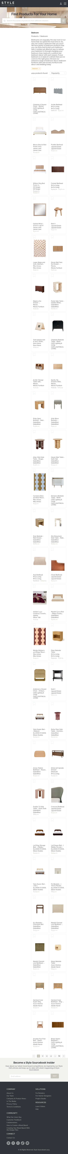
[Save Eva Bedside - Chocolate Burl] (34, 897)
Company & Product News (16, 1098)
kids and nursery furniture (49, 63)
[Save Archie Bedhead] (52, 79)
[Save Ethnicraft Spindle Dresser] (52, 743)
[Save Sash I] (52, 664)
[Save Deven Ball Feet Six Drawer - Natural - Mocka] (52, 237)
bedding (43, 64)
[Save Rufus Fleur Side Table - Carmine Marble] (52, 704)
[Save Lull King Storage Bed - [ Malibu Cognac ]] (34, 820)
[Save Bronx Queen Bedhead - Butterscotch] (52, 1013)
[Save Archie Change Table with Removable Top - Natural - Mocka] (34, 355)
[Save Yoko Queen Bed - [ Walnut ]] (34, 704)
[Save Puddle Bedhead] (52, 119)
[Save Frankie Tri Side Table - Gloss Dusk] (34, 781)
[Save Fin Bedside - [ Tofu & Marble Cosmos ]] (52, 859)
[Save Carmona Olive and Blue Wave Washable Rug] (34, 470)
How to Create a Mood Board (17, 1125)
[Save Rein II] (52, 198)
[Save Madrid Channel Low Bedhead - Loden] (34, 936)
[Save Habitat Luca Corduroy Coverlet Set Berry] (34, 586)
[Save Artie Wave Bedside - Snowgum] (52, 393)
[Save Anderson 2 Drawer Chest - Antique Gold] (34, 664)
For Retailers (40, 1093)
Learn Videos (40, 1106)
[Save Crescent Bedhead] (52, 781)
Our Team (10, 1096)
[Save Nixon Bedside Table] (52, 936)
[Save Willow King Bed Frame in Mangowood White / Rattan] (34, 158)
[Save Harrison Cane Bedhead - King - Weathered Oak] (52, 975)
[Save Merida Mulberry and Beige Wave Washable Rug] (34, 625)
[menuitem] (61, 3)
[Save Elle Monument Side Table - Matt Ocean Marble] (52, 511)
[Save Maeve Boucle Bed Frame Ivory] (34, 119)
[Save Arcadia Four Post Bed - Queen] (34, 1013)
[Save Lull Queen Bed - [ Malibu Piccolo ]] (52, 820)
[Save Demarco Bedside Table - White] (52, 470)
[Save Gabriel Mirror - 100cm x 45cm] (34, 198)
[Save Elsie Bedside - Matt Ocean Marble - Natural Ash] (34, 511)
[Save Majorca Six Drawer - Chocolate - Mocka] (34, 276)
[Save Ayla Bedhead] (34, 549)
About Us (10, 1093)
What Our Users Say (14, 1117)
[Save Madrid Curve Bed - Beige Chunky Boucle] (52, 586)
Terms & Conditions (14, 1107)
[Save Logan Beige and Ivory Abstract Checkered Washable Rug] (34, 237)
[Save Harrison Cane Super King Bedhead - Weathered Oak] (34, 975)
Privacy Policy (12, 1104)
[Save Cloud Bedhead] (52, 549)
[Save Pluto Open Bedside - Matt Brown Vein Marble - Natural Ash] (34, 393)
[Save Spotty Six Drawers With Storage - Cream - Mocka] (52, 355)
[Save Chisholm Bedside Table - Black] (52, 314)
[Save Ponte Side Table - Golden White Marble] (52, 276)
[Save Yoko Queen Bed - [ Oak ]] (34, 859)
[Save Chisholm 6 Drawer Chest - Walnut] (34, 79)
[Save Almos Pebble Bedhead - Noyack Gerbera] (34, 743)
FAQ (37, 1109)
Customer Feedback (14, 1120)
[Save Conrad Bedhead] (52, 158)
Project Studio (41, 1098)
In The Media (11, 1101)
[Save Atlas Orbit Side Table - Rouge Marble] (34, 432)
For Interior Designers (43, 1096)
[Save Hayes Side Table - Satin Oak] (52, 432)
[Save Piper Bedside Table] (52, 625)
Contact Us (11, 1138)
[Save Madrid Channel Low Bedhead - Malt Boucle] (52, 897)
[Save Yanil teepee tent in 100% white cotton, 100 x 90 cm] (34, 314)
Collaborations (12, 1122)
